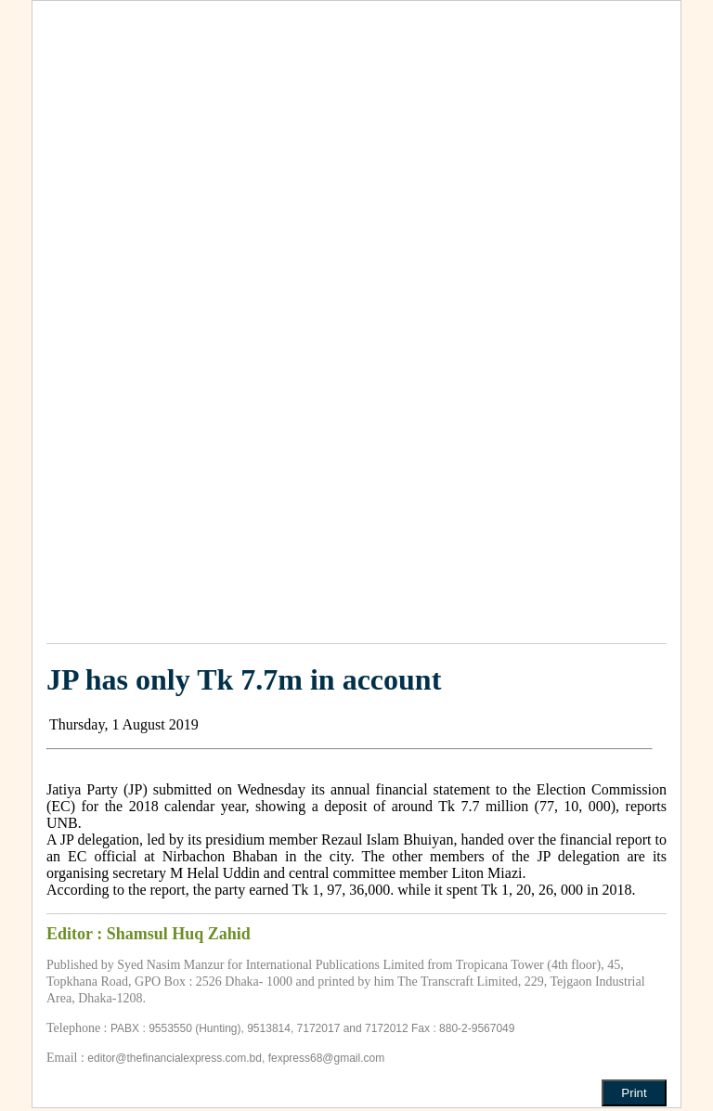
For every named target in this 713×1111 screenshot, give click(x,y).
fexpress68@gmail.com (326, 1058)
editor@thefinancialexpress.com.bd (174, 1058)
